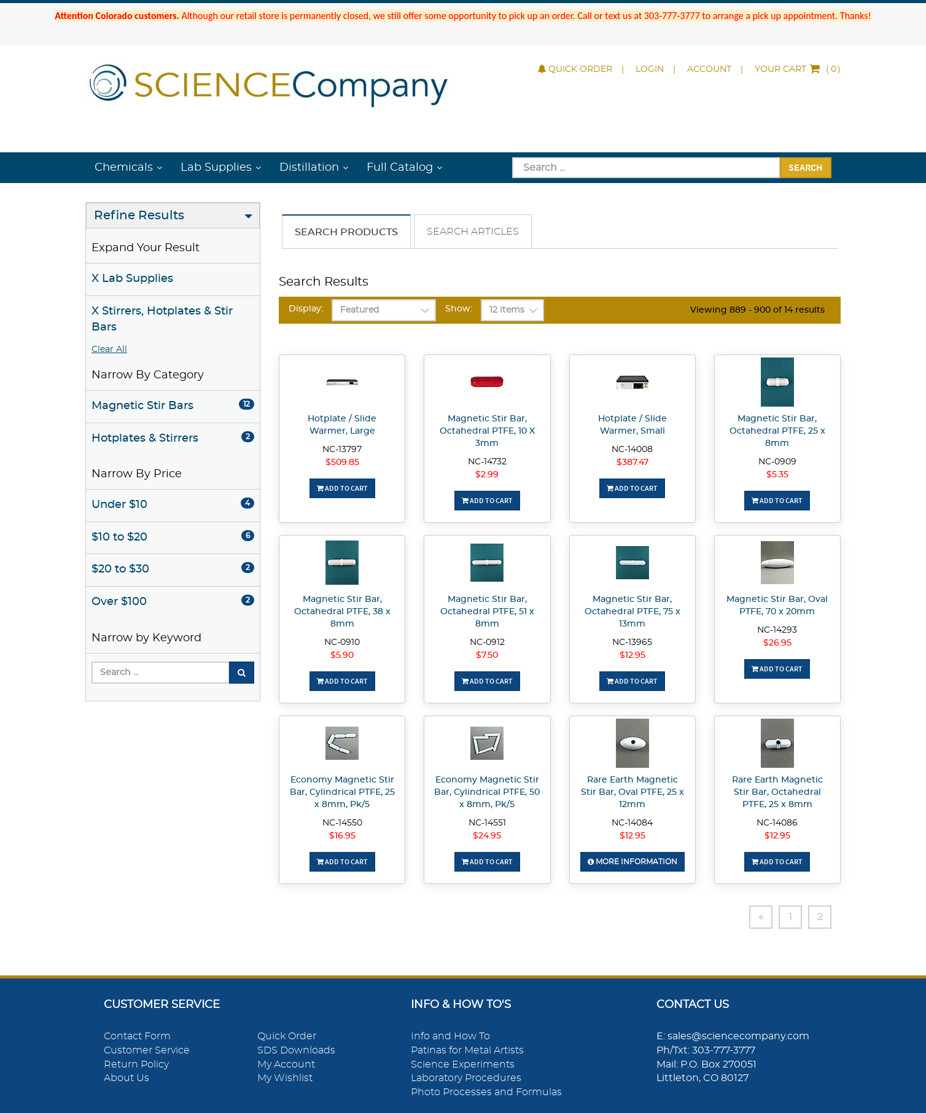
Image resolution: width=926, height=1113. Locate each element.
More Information (632, 861)
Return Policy (136, 1064)
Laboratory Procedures (466, 1078)
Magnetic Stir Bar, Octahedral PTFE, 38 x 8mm (342, 611)
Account (709, 69)
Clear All (109, 349)
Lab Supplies (216, 167)
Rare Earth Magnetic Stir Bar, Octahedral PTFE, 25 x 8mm (777, 792)
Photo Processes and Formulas (486, 1092)
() (798, 69)
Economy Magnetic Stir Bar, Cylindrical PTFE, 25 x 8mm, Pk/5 (342, 792)
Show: (458, 309)
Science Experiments (463, 1064)
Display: (306, 309)
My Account (286, 1064)
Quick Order (575, 69)
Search (805, 167)
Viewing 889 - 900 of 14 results (757, 310)
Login (650, 69)
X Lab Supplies (132, 278)
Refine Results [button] (139, 215)
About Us (126, 1078)
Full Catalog (400, 167)
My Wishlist (285, 1078)
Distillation (309, 167)
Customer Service (147, 1050)
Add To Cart (342, 488)
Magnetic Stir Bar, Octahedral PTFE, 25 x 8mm (777, 431)
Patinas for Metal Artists (467, 1050)
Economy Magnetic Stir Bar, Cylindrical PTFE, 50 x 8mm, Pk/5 (487, 792)
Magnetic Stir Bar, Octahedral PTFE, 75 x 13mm (632, 611)
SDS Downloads (296, 1050)
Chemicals (124, 167)
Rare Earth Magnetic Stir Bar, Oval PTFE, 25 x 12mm (632, 792)
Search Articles (473, 231)
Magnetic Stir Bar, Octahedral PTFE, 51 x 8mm (487, 611)
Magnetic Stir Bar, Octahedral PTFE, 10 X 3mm (487, 431)
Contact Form (137, 1036)
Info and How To (450, 1036)
